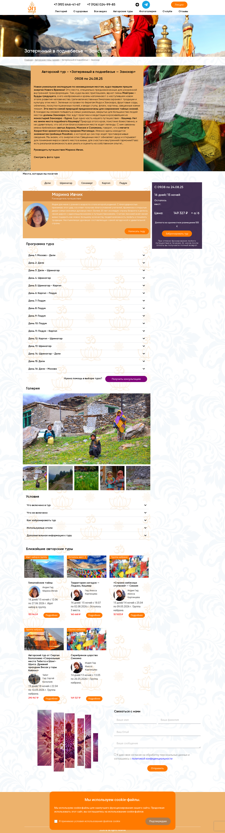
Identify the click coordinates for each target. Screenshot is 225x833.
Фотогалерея (147, 11)
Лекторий (61, 11)
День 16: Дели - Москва (42, 369)
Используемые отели (40, 528)
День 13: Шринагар (39, 346)
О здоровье (80, 11)
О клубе (167, 11)
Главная (28, 60)
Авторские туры (123, 11)
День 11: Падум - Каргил (42, 331)
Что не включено (37, 513)
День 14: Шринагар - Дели (44, 354)
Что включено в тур (39, 505)
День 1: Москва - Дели (41, 255)
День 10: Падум (37, 323)
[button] (47, 183)
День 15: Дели (36, 361)
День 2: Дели (36, 263)
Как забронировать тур (41, 520)
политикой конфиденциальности (152, 758)
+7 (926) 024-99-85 (101, 4)
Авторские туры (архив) (47, 60)
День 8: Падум (37, 308)
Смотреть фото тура (47, 157)
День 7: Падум (36, 301)
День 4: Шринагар (39, 278)
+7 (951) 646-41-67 (67, 4)
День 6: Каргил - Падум (42, 293)
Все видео (100, 11)
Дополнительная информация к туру (49, 535)
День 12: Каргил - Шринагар (45, 338)
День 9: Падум (37, 316)
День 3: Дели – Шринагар (44, 270)
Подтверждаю (158, 821)
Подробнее (52, 615)
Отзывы (183, 11)
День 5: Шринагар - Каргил (44, 285)
